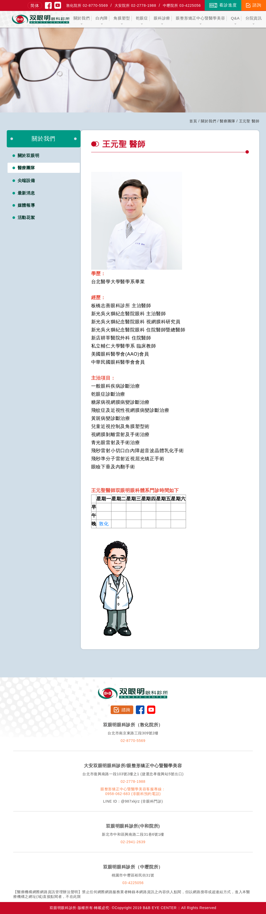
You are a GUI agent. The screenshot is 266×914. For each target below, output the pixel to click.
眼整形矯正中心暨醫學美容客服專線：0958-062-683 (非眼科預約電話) (133, 791)
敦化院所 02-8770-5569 (87, 5)
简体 (34, 5)
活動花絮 (26, 217)
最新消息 (26, 193)
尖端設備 (26, 180)
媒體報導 (26, 205)
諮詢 (253, 5)
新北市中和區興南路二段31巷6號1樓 (133, 834)
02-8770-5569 (133, 741)
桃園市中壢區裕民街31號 (133, 875)
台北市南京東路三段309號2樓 (133, 733)
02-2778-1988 (133, 781)
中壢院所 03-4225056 (182, 5)
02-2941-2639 (133, 842)
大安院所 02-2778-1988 (135, 5)
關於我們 (208, 121)
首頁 (193, 121)
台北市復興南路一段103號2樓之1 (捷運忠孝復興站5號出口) (133, 774)
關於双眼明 (29, 155)
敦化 (104, 523)
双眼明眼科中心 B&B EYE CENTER (41, 19)
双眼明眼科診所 (133, 690)
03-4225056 (133, 883)
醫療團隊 (227, 121)
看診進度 (223, 5)
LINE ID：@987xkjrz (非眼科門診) (133, 801)
